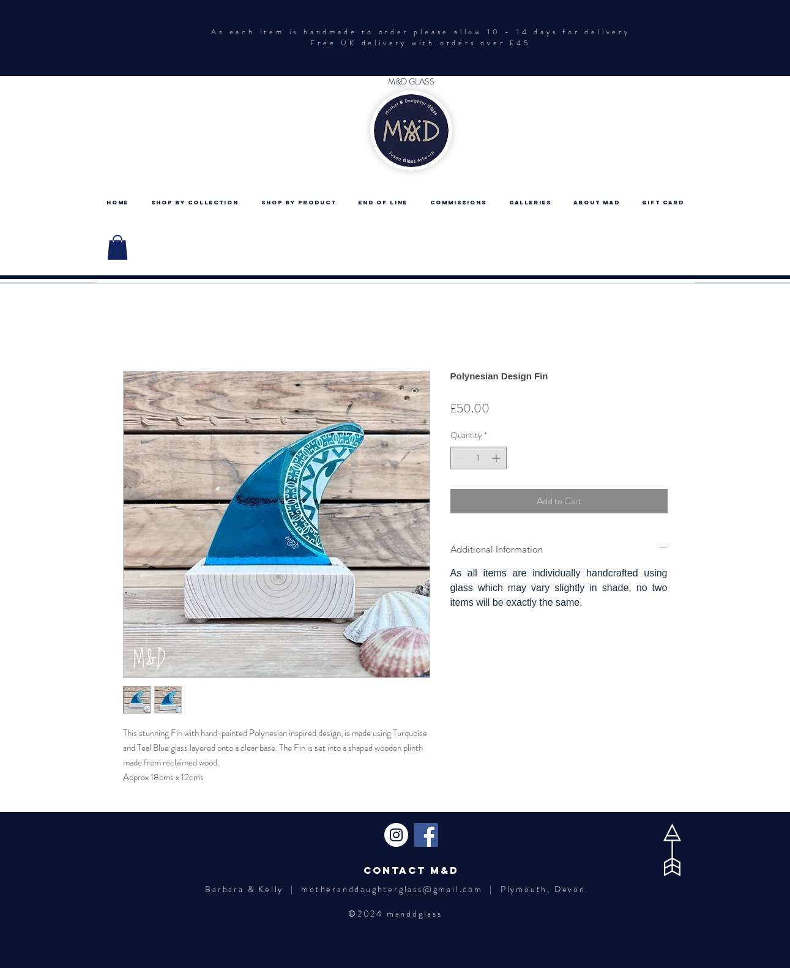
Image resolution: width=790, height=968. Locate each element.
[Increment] (497, 458)
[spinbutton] (479, 458)
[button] (117, 247)
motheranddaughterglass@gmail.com (392, 889)
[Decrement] (460, 458)
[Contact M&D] (411, 870)
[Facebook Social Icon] (426, 835)
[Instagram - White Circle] (396, 835)
